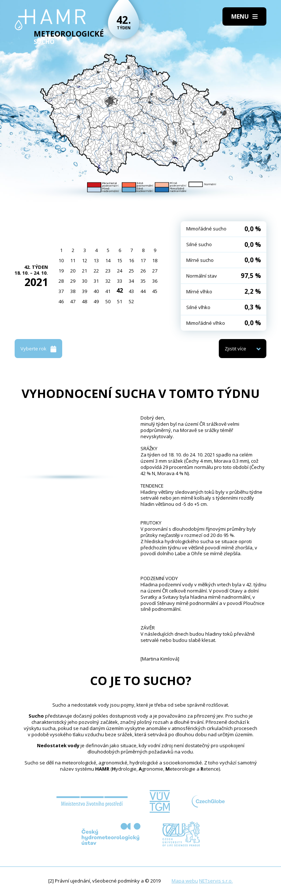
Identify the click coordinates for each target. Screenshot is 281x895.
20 (72, 270)
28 (61, 281)
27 (154, 270)
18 (154, 260)
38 (72, 291)
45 (154, 291)
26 (143, 270)
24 (119, 270)
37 (61, 291)
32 (107, 281)
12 (84, 260)
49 (96, 301)
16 (131, 260)
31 (96, 281)
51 (119, 301)
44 (143, 291)
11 (72, 260)
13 (96, 260)
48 (84, 301)
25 (131, 270)
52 (131, 301)
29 (72, 281)
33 (119, 281)
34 (131, 281)
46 (61, 301)
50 (107, 301)
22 (96, 270)
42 (119, 290)
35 (143, 281)
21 (84, 270)
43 (131, 291)
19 (61, 270)
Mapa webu (185, 880)
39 (84, 291)
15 (119, 260)
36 (154, 281)
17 (143, 260)
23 (107, 270)
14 (107, 260)
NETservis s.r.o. (216, 880)
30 (84, 281)
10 (61, 260)
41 (107, 291)
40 (96, 291)
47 (72, 301)
